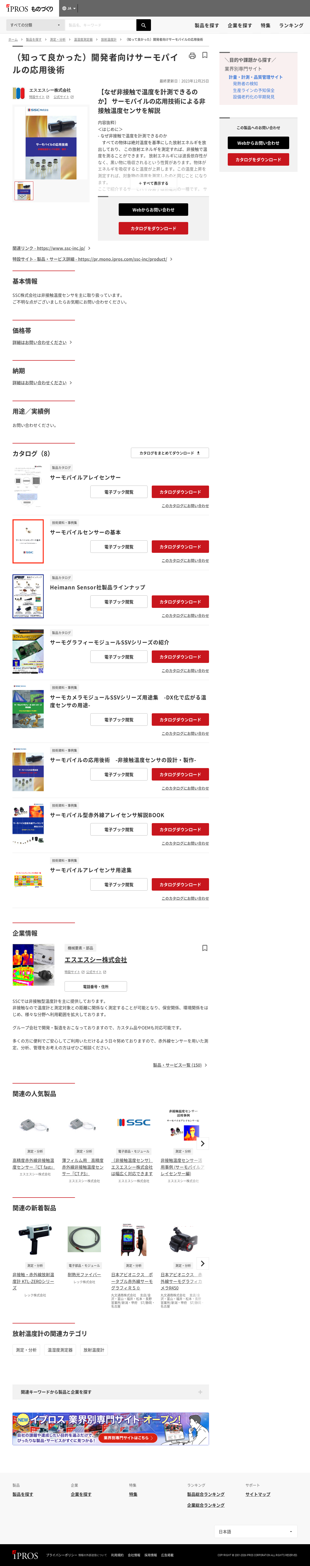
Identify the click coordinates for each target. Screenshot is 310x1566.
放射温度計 (94, 1350)
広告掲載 (167, 1555)
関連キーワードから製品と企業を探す (56, 1392)
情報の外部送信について (92, 1555)
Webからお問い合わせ (153, 209)
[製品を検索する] (143, 25)
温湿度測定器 (60, 1350)
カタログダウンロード (180, 492)
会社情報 (134, 1555)
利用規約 (117, 1555)
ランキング (291, 25)
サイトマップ (257, 1494)
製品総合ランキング (206, 1494)
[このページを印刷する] (192, 56)
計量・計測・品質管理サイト (256, 77)
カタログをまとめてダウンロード (170, 452)
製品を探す (207, 25)
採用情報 (150, 1555)
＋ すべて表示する (153, 183)
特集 (266, 25)
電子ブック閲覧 (119, 492)
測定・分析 (26, 1350)
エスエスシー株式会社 (50, 90)
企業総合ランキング (206, 1505)
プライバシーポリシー (61, 1555)
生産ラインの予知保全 (254, 90)
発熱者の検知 (245, 83)
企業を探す (240, 25)
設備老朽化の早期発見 (254, 96)
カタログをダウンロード (153, 228)
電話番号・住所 (96, 986)
